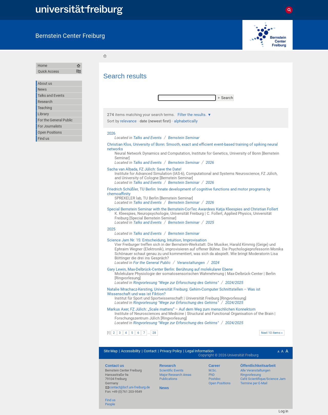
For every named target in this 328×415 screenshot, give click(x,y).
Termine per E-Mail (253, 383)
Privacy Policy (171, 351)
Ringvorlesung (250, 375)
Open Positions (220, 383)
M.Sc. (213, 370)
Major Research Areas (175, 375)
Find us (110, 400)
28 (154, 333)
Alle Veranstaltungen (255, 370)
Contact (150, 351)
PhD (212, 375)
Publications (168, 379)
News (164, 388)
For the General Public (152, 262)
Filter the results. (193, 114)
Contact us (114, 366)
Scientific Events (171, 370)
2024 (215, 262)
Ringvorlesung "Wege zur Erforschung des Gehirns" (176, 282)
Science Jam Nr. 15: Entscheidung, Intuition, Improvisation (157, 240)
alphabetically (186, 121)
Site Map (111, 351)
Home (104, 56)
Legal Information (199, 351)
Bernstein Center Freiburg (70, 35)
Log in (283, 411)
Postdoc (215, 379)
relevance (128, 121)
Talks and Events (147, 137)
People (110, 404)
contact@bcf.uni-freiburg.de (129, 387)
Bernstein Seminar (183, 137)
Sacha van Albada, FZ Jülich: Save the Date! (144, 169)
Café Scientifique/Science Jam (262, 379)
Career (214, 366)
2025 (210, 222)
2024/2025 (234, 282)
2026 (111, 133)
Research (167, 366)
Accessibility (130, 351)
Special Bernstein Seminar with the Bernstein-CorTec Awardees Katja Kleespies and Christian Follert (192, 209)
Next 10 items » (272, 333)
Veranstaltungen (191, 262)
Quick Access (48, 71)
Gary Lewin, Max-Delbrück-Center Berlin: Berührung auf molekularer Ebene (170, 269)
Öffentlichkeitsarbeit (258, 366)
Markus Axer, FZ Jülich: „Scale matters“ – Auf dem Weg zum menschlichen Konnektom (181, 309)
